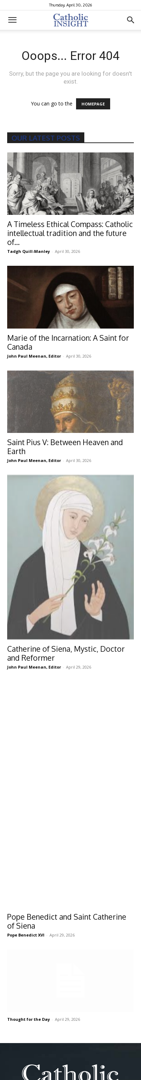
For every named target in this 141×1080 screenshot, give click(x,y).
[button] (12, 20)
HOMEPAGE (93, 104)
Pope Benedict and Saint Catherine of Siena (66, 757)
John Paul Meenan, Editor (34, 356)
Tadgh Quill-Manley (28, 251)
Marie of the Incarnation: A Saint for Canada (68, 342)
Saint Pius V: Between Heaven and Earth (65, 446)
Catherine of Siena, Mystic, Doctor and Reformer (66, 653)
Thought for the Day (28, 855)
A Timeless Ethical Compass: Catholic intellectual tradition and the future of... (70, 233)
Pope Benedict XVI (25, 771)
